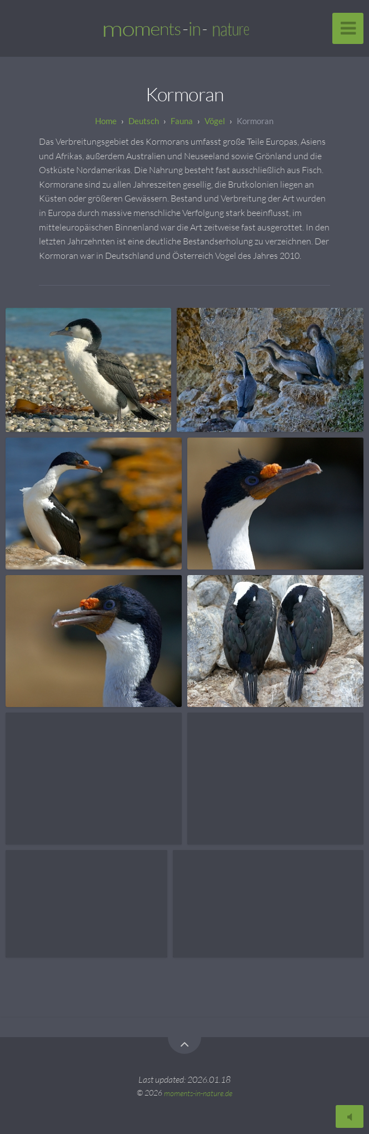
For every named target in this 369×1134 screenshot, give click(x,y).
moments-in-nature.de (198, 1092)
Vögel (215, 121)
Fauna (182, 121)
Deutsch (143, 121)
